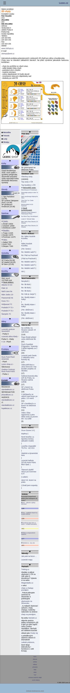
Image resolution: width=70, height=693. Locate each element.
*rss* (35, 675)
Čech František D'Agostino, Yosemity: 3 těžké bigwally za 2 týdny (29, 347)
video (35, 672)
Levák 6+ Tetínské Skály (28, 219)
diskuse (35, 659)
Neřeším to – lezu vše (28, 543)
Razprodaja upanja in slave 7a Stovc (29, 193)
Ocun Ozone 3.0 (27, 430)
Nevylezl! (24, 281)
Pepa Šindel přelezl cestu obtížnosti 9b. (28, 338)
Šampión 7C (6, 314)
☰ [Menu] (4, 3)
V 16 (3, 342)
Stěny (3, 321)
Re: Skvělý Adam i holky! (28, 298)
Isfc (22, 271)
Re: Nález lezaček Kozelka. (28, 237)
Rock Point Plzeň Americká (8, 358)
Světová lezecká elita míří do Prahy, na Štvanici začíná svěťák (29, 379)
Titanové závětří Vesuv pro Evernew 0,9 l (28, 472)
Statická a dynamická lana (29, 454)
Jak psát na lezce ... (29, 556)
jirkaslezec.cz (7, 395)
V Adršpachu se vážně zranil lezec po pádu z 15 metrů (29, 396)
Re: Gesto (26, 249)
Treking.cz (25, 569)
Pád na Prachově (28, 259)
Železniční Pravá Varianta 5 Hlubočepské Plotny (28, 213)
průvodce (35, 667)
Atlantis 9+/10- (7, 285)
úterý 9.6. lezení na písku (28, 481)
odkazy (35, 664)
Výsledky (5, 253)
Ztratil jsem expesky (30, 485)
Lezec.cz (63, 3)
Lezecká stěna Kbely (9, 336)
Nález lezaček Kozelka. (26, 245)
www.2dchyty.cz (7, 48)
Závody (4, 189)
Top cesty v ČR (27, 182)
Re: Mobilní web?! (28, 252)
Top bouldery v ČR (28, 185)
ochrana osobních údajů (35, 677)
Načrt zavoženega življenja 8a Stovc (29, 197)
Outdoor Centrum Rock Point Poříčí (8, 370)
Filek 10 (4, 288)
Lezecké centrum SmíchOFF (8, 330)
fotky (35, 669)
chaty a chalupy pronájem (27, 589)
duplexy (24, 434)
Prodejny (5, 349)
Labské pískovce (27, 642)
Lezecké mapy (26, 560)
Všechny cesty (26, 177)
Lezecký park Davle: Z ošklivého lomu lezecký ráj (29, 357)
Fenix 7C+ (5, 301)
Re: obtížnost (27, 310)
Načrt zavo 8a (6, 291)
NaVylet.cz (33, 618)
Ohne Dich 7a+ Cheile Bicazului (27, 201)
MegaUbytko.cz (27, 583)
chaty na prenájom (28, 614)
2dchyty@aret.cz (7, 54)
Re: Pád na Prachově (29, 255)
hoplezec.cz (6, 408)
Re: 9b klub (25, 284)
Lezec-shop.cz (7, 364)
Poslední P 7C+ (7, 308)
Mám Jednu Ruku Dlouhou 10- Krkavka (29, 222)
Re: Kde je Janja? (28, 294)
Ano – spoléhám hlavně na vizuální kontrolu (29, 513)
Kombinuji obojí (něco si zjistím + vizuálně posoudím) (29, 523)
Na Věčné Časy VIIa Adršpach (29, 216)
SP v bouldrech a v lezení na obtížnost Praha (28, 405)
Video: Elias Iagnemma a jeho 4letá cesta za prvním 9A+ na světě (29, 416)
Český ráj (34, 633)
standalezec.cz (7, 389)
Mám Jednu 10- (7, 295)
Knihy (3, 163)
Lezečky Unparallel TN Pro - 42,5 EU (28, 447)
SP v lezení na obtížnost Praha (27, 388)
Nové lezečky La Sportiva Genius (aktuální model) (27, 439)
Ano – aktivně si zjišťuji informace (28, 503)
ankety (35, 662)
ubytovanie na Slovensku (26, 602)
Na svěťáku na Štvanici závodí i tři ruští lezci (28, 330)
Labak (24, 477)
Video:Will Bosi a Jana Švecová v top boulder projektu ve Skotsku (28, 368)
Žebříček (5, 213)
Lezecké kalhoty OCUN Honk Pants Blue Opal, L (28, 462)
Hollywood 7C (6, 304)
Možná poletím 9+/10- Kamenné (27, 205)
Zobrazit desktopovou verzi (35, 691)
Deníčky (4, 271)
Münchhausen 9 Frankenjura (29, 190)
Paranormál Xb (7, 298)
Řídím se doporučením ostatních (28, 533)
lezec (35, 656)
